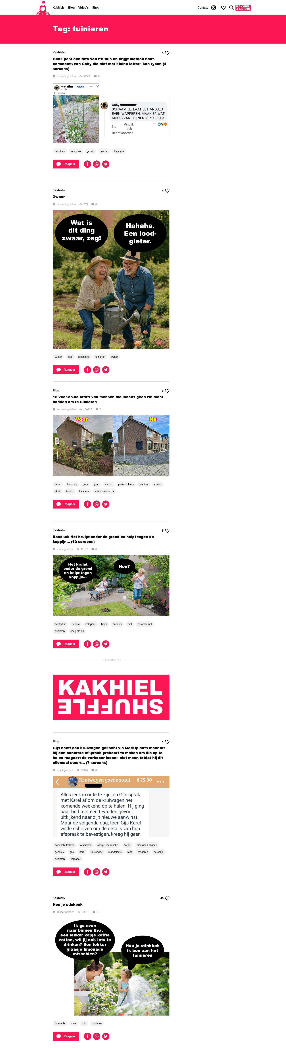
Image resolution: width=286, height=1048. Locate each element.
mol (130, 624)
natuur (108, 484)
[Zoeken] (231, 7)
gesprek (59, 852)
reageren (143, 852)
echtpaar (90, 624)
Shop (96, 7)
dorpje (127, 845)
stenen (157, 484)
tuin (84, 1023)
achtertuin (60, 624)
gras (85, 484)
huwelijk (117, 624)
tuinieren (119, 151)
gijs (72, 852)
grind (96, 484)
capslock (60, 151)
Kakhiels (59, 7)
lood (70, 356)
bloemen (72, 484)
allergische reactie (107, 845)
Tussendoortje (111, 660)
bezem (76, 624)
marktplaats (114, 852)
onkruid (104, 151)
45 (164, 898)
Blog (71, 7)
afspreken (85, 845)
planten (144, 484)
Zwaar (59, 196)
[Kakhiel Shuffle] (243, 8)
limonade (60, 1023)
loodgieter (84, 356)
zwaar (114, 356)
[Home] (43, 7)
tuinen (69, 491)
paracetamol (145, 624)
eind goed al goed (147, 845)
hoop (104, 624)
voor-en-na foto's (104, 491)
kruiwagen (97, 852)
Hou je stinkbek (68, 904)
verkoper (75, 858)
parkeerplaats (126, 484)
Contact (203, 7)
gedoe (90, 151)
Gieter (58, 356)
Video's (83, 7)
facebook (76, 151)
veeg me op (77, 631)
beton (58, 484)
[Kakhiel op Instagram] (214, 7)
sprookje (158, 852)
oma (73, 1023)
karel (82, 852)
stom (57, 491)
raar (129, 852)
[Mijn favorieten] (223, 7)
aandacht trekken (64, 845)
